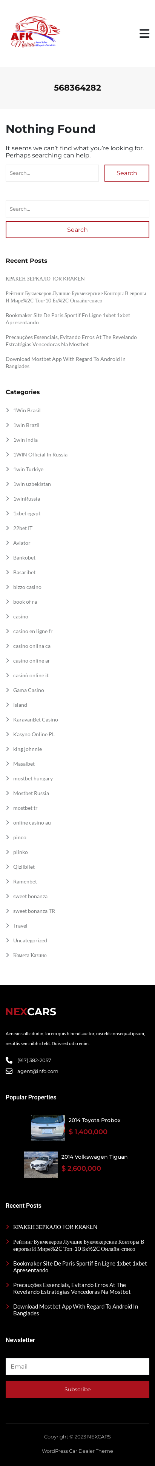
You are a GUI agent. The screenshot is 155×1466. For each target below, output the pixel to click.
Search (127, 173)
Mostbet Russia (31, 793)
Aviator (22, 543)
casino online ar (31, 660)
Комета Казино (30, 955)
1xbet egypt (26, 513)
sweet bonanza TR (34, 911)
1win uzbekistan (32, 484)
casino (20, 616)
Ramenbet (25, 881)
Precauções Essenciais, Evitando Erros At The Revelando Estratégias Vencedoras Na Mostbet (72, 1288)
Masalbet (24, 763)
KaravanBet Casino (35, 719)
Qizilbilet (24, 866)
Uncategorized (30, 940)
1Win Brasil (27, 410)
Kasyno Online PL (34, 734)
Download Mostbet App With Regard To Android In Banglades (75, 1309)
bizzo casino (27, 587)
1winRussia (26, 498)
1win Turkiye (28, 469)
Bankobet (24, 557)
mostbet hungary (33, 778)
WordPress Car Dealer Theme (77, 1451)
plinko (20, 852)
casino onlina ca (32, 646)
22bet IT (22, 528)
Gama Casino (28, 690)
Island (20, 704)
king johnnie (27, 749)
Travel (20, 925)
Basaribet (24, 572)
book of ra (25, 601)
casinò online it (31, 675)
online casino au (32, 822)
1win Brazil (26, 425)
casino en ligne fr (33, 631)
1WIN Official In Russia (40, 454)
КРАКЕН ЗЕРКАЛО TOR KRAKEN (45, 278)
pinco (19, 837)
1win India (25, 439)
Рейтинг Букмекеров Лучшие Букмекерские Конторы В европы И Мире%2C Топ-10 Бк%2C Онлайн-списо (78, 1245)
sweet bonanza (30, 896)
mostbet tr (25, 808)
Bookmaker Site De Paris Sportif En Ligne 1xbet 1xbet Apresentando (80, 1266)
